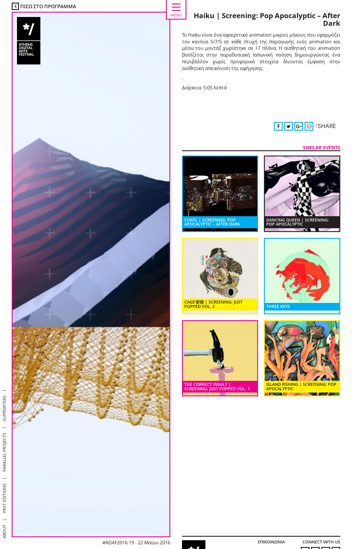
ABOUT (4, 531)
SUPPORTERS (4, 408)
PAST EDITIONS (4, 498)
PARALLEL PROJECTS (4, 452)
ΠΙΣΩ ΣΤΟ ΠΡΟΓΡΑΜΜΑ (44, 6)
